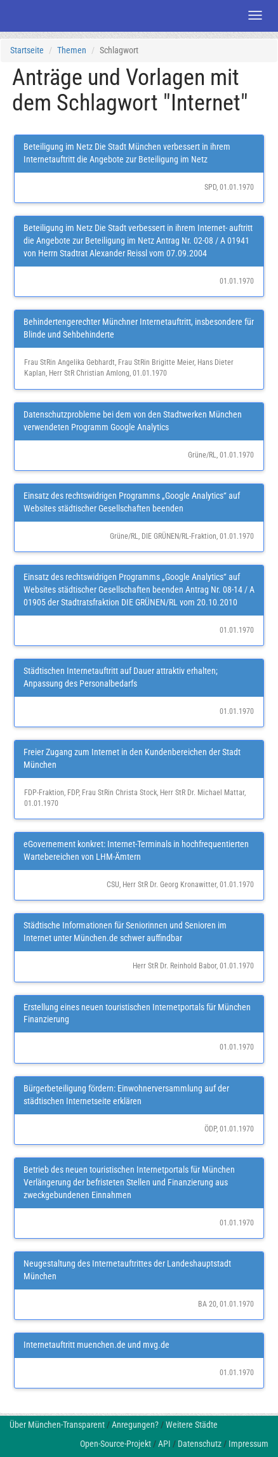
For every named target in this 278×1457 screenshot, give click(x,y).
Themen (71, 50)
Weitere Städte (192, 1425)
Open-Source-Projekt (115, 1444)
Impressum (248, 1444)
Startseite (27, 50)
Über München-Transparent (57, 1425)
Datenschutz (200, 1444)
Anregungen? (135, 1425)
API (164, 1444)
